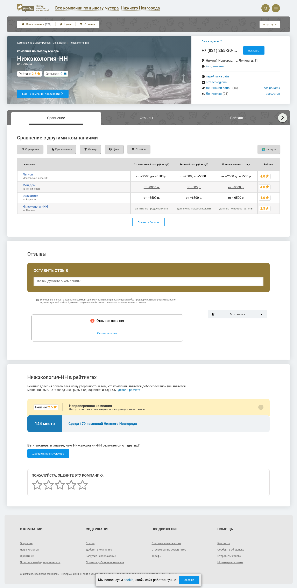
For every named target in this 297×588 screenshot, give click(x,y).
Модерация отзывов (231, 562)
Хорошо (189, 579)
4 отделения (215, 66)
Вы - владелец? (212, 41)
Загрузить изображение (102, 556)
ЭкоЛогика (30, 196)
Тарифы (157, 556)
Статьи (90, 543)
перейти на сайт (217, 76)
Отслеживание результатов (170, 549)
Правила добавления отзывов (106, 562)
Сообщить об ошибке (231, 549)
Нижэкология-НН (35, 206)
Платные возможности (167, 543)
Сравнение (56, 118)
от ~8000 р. (152, 187)
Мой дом (29, 185)
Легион (28, 174)
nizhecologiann (216, 82)
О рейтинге (27, 556)
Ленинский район (218, 88)
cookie (128, 580)
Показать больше (148, 222)
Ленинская (214, 94)
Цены (66, 24)
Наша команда (30, 549)
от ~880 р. (194, 187)
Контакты (224, 543)
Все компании (36, 24)
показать (253, 50)
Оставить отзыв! (107, 333)
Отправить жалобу (230, 556)
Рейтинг (236, 118)
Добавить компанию (100, 549)
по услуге (270, 24)
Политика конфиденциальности (41, 562)
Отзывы (87, 24)
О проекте (27, 543)
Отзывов (54, 74)
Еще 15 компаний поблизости (42, 93)
